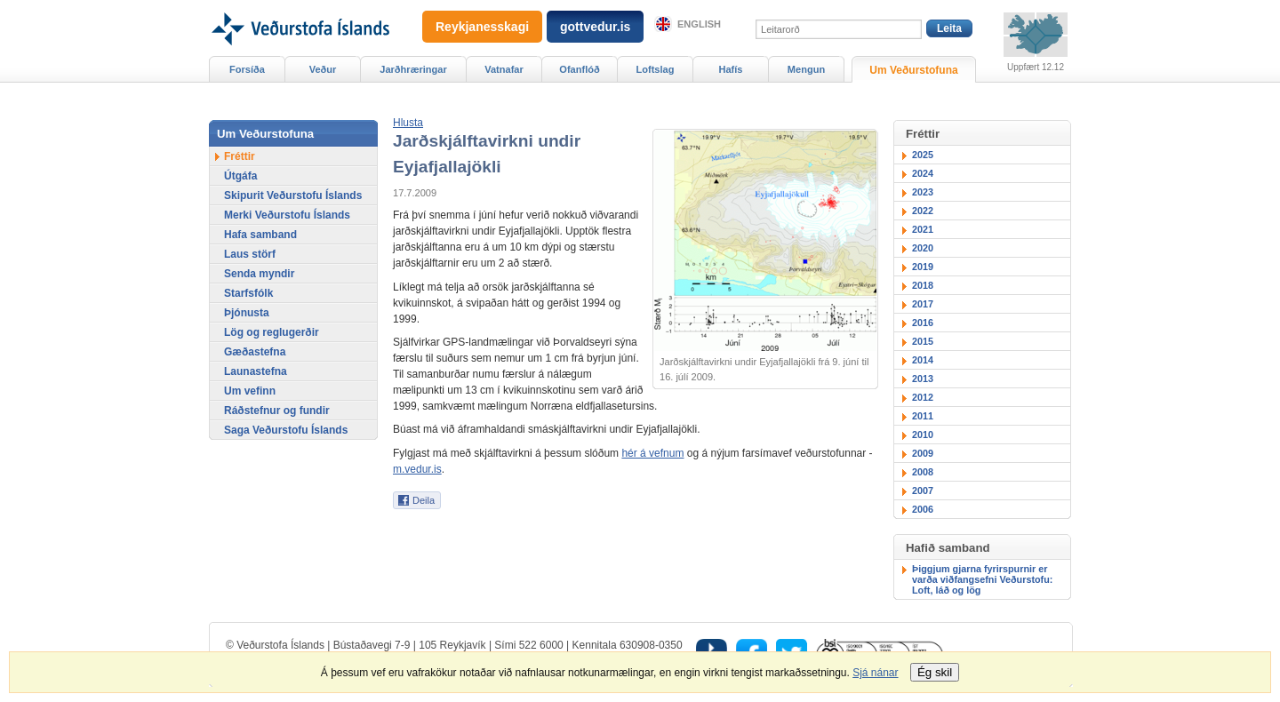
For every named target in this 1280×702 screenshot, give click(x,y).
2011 (922, 416)
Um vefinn (250, 391)
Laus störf (250, 254)
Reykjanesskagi (482, 27)
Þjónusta (246, 313)
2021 (922, 229)
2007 (922, 490)
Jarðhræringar (413, 69)
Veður (323, 69)
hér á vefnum (652, 453)
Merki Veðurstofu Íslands (287, 215)
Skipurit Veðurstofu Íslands (293, 195)
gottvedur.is (595, 27)
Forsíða (247, 69)
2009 (922, 453)
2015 (922, 341)
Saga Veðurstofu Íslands (286, 430)
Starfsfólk (248, 293)
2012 (922, 397)
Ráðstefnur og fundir (277, 410)
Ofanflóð (579, 69)
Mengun (806, 69)
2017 (922, 304)
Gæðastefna (254, 352)
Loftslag (655, 69)
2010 (922, 434)
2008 (922, 472)
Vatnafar (504, 69)
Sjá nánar (875, 672)
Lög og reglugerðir (271, 332)
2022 (922, 210)
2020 (922, 248)
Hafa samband (260, 234)
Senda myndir (259, 273)
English (699, 24)
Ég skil (934, 672)
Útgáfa (240, 176)
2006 (922, 509)
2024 (922, 173)
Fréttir (239, 156)
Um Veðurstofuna (913, 70)
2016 (922, 322)
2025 (922, 154)
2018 (922, 285)
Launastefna (255, 371)
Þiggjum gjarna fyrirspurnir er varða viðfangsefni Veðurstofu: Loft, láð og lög (982, 579)
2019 (922, 266)
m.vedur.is (417, 469)
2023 (922, 192)
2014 (922, 360)
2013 (922, 378)
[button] (408, 122)
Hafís (731, 69)
